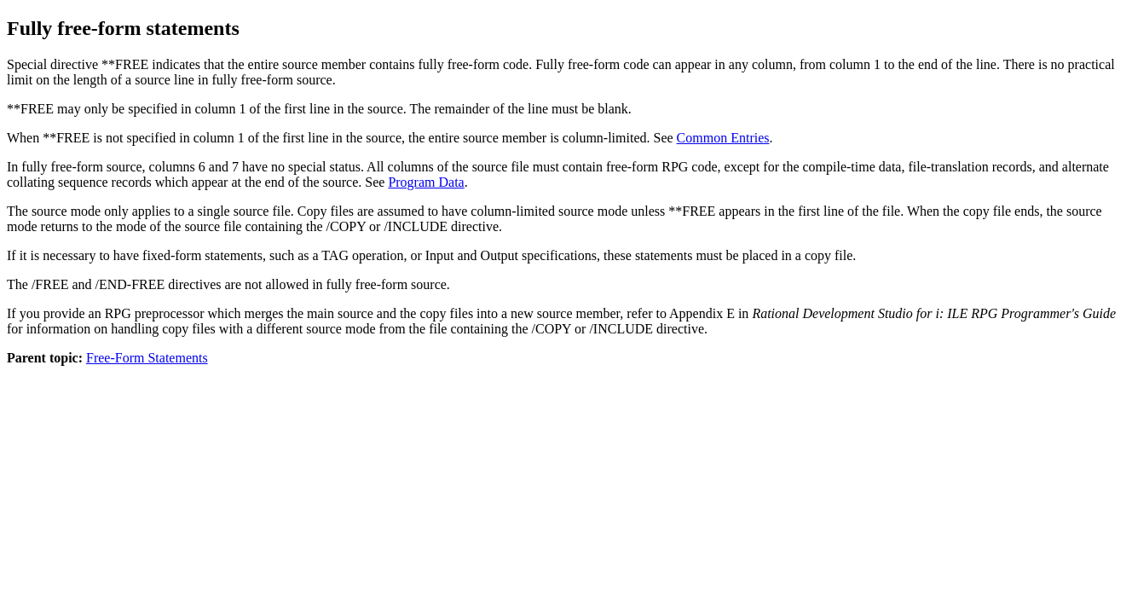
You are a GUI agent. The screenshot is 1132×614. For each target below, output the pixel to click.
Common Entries (723, 137)
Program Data (426, 182)
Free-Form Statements (147, 357)
